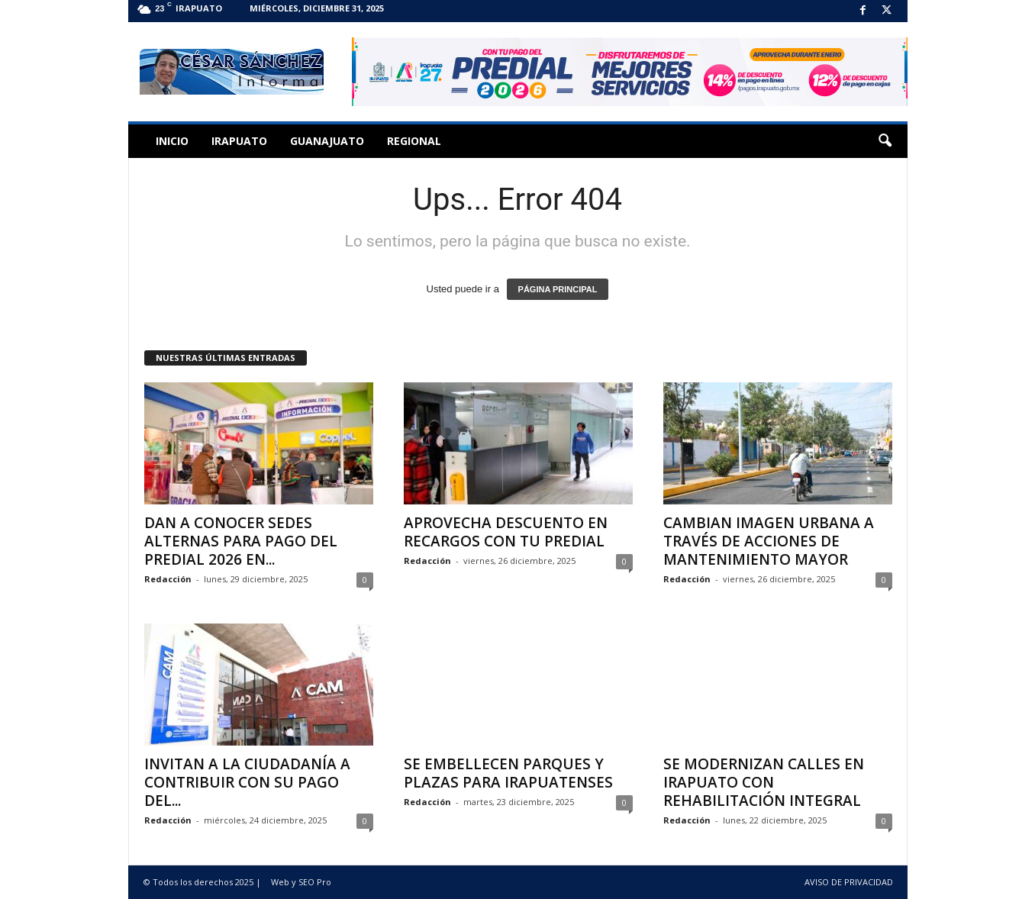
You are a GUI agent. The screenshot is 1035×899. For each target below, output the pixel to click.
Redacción (168, 579)
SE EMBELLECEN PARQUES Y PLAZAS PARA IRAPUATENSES (508, 773)
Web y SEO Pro (301, 882)
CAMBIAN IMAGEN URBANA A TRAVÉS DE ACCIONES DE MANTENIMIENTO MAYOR (768, 541)
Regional (414, 141)
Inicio (172, 141)
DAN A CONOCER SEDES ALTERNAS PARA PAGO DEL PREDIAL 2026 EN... (240, 541)
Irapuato (239, 141)
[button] (884, 141)
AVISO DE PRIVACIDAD (848, 882)
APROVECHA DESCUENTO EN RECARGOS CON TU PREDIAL (506, 532)
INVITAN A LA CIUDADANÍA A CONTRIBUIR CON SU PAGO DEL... (247, 782)
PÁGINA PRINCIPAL (558, 289)
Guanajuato (327, 141)
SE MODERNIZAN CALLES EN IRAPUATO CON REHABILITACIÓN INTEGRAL (763, 782)
